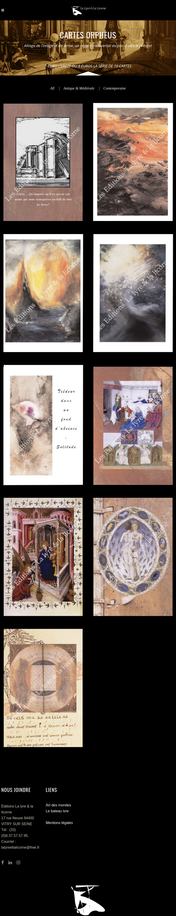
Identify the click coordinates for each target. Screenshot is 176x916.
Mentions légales (59, 823)
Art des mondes (58, 805)
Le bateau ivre (57, 811)
